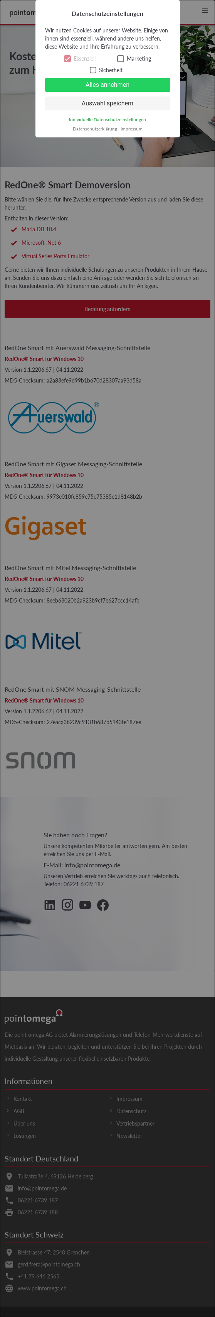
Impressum (132, 129)
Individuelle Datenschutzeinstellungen (107, 119)
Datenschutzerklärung (95, 129)
